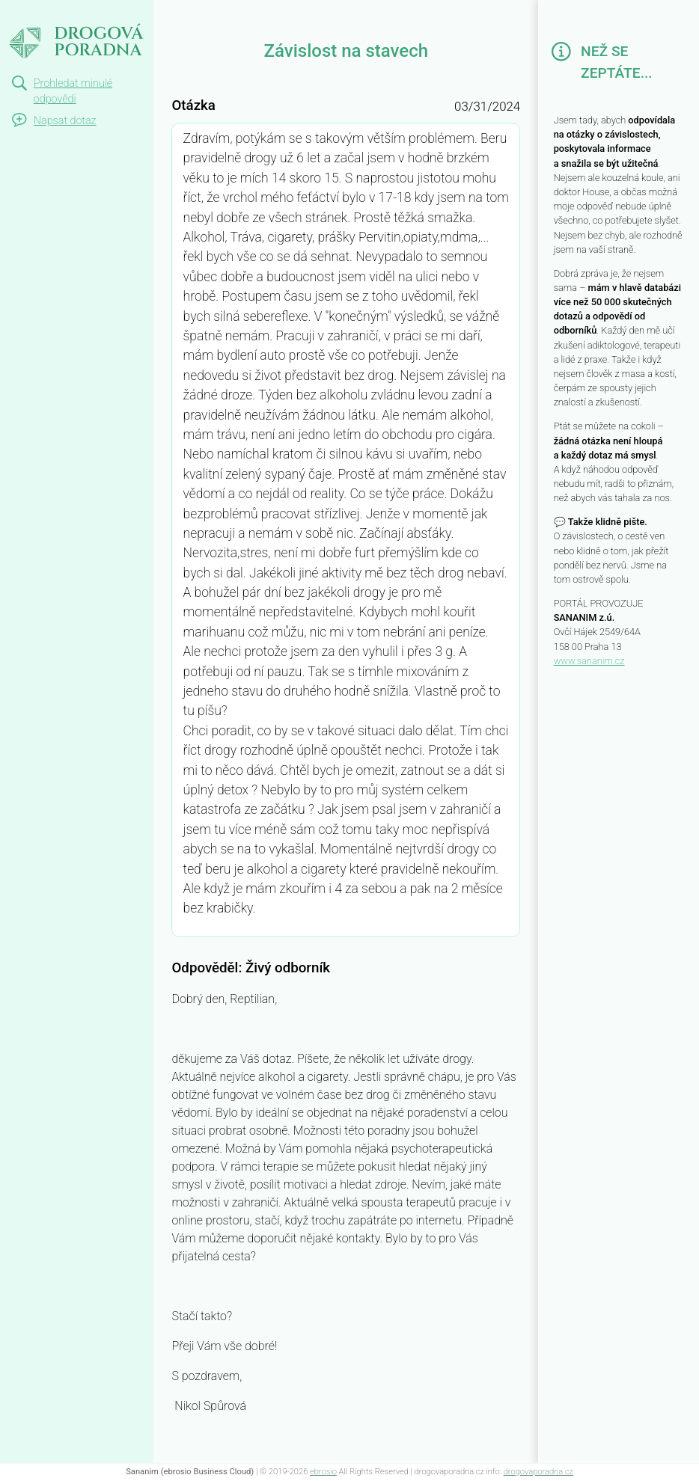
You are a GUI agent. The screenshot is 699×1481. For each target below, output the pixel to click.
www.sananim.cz (589, 660)
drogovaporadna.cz (538, 1472)
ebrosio (323, 1472)
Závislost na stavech (48, 27)
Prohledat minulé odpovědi (73, 91)
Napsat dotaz (65, 120)
